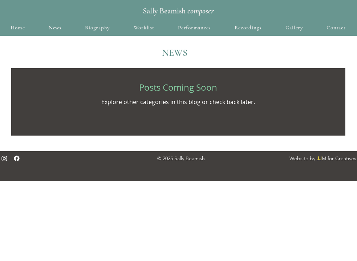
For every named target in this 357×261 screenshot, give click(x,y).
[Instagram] (4, 158)
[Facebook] (16, 158)
